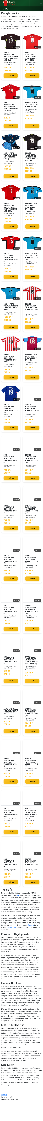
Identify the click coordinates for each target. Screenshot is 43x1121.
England (31, 925)
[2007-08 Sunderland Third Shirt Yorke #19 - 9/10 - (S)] (32, 393)
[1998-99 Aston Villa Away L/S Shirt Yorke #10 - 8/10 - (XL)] (32, 192)
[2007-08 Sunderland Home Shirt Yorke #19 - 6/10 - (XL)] (10, 798)
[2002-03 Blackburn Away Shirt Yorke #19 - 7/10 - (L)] (10, 242)
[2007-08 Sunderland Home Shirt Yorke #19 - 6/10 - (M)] (10, 544)
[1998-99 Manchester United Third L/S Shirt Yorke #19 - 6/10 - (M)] (10, 41)
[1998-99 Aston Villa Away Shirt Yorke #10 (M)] (32, 92)
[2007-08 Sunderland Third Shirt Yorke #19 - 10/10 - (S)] (10, 393)
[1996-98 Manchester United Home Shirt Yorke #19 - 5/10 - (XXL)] (32, 798)
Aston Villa (12, 927)
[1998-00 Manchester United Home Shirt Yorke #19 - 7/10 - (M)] (10, 92)
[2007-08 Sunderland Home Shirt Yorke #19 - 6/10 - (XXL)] (32, 494)
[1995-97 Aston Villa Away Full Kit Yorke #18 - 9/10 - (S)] (10, 142)
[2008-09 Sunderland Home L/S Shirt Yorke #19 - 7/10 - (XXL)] (32, 293)
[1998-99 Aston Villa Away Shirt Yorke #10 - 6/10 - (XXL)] (10, 293)
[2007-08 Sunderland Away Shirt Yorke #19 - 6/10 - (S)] (32, 848)
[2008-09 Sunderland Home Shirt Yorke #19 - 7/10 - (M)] (32, 697)
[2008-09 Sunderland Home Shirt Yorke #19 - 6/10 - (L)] (10, 747)
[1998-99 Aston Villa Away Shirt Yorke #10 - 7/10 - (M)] (32, 242)
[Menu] (5, 8)
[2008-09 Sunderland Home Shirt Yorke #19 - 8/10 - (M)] (32, 444)
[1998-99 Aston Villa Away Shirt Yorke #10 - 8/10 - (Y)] (10, 697)
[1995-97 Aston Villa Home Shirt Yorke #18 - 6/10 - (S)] (32, 343)
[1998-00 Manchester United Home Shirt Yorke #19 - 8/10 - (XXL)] (32, 41)
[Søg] (41, 3)
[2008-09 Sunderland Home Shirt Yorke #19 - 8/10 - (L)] (10, 444)
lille (17, 895)
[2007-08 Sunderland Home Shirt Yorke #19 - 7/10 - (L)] (10, 595)
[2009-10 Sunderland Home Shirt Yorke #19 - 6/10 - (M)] (32, 595)
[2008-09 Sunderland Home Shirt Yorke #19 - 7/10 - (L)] (32, 747)
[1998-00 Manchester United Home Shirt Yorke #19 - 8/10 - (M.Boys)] (32, 645)
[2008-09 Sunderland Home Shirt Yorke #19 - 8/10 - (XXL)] (10, 343)
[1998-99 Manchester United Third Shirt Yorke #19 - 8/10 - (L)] (32, 142)
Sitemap (4, 1095)
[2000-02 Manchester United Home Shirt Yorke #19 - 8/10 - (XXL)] (10, 192)
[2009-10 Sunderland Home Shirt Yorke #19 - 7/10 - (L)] (32, 544)
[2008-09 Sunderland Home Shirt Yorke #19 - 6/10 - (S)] (10, 848)
